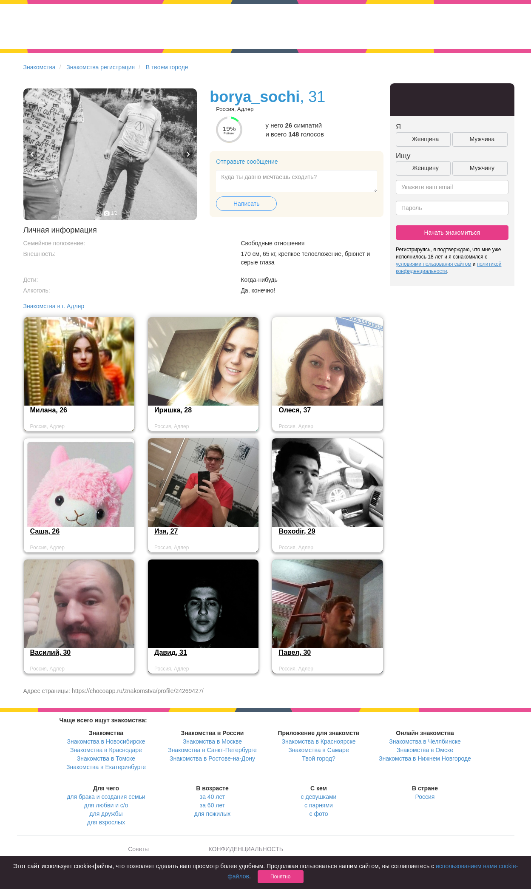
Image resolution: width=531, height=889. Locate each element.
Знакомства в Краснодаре (106, 750)
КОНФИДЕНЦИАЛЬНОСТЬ (246, 849)
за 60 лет (212, 805)
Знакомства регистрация (100, 67)
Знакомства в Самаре (318, 750)
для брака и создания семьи (106, 796)
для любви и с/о (106, 805)
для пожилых (212, 813)
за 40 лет (212, 796)
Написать (246, 203)
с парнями (318, 805)
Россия (425, 796)
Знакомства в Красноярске (318, 741)
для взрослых (106, 822)
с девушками (319, 796)
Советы (138, 849)
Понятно (280, 877)
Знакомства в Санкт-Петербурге (212, 750)
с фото (319, 813)
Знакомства (39, 67)
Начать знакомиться (452, 232)
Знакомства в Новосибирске (106, 741)
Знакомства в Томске (106, 758)
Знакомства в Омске (425, 750)
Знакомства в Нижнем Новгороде (425, 758)
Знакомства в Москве (212, 741)
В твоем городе (167, 67)
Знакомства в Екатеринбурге (106, 767)
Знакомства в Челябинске (424, 741)
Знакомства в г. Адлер (54, 306)
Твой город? (318, 758)
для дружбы (105, 813)
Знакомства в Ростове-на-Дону (212, 758)
